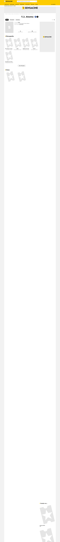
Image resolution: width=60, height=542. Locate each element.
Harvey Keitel (42, 529)
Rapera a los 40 (26, 52)
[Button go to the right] (54, 23)
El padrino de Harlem (9, 65)
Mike (17, 52)
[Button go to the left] (52, 23)
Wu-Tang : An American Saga (9, 52)
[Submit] (36, 1)
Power (34, 52)
